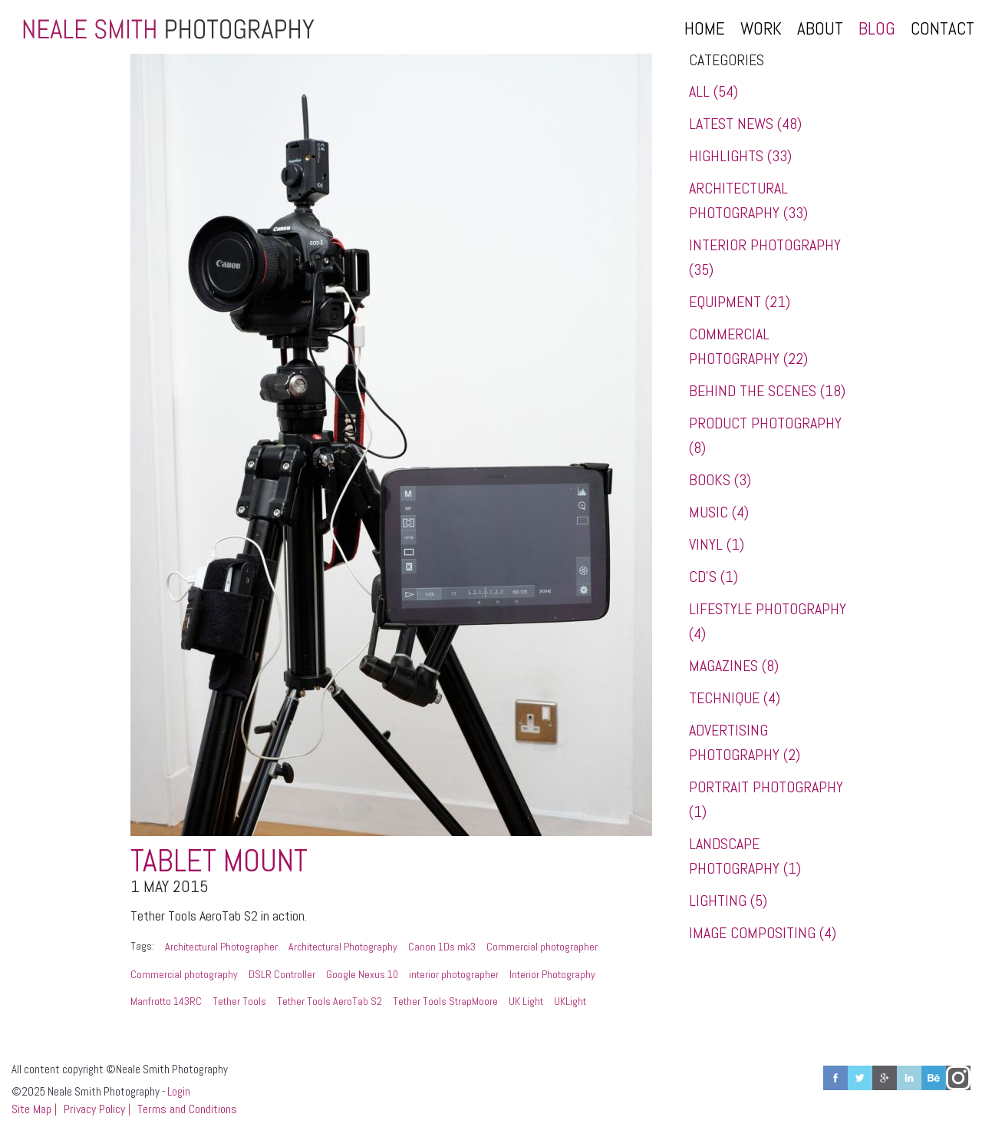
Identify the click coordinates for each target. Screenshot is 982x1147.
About (820, 28)
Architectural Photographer (221, 947)
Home (704, 28)
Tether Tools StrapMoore (445, 1001)
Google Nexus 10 (362, 974)
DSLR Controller (282, 974)
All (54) (713, 91)
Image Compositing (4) (762, 933)
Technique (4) (734, 698)
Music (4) (719, 512)
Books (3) (720, 480)
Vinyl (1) (716, 544)
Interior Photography (552, 974)
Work (761, 28)
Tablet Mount (219, 861)
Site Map (31, 1109)
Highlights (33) (740, 156)
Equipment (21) (739, 302)
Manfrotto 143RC (166, 1001)
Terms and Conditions (187, 1109)
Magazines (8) (734, 666)
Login (178, 1091)
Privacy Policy (94, 1109)
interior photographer (454, 974)
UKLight (570, 1001)
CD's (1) (713, 577)
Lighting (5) (728, 901)
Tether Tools (239, 1001)
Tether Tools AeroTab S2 (329, 1001)
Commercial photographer (542, 947)
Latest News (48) (745, 124)
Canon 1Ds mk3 (442, 947)
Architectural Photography (342, 947)
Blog (876, 28)
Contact (942, 28)
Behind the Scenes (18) (767, 391)
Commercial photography (184, 974)
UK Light (526, 1001)
